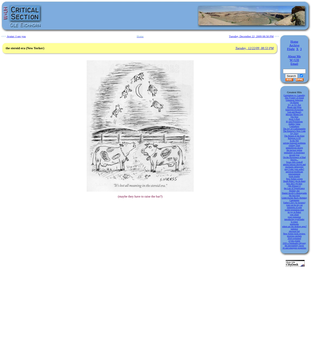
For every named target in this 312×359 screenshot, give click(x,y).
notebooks (294, 224)
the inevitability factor (294, 245)
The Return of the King (294, 136)
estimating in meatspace (294, 152)
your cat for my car (294, 205)
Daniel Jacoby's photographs (294, 193)
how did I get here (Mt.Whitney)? (294, 184)
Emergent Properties (294, 109)
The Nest (294, 117)
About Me (294, 56)
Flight (291, 49)
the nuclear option (294, 150)
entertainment (294, 174)
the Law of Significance (294, 188)
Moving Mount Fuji (294, 114)
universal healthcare (294, 171)
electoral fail (294, 231)
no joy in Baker (294, 212)
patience (294, 229)
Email (294, 63)
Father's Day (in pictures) (294, 202)
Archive (294, 45)
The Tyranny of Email (294, 97)
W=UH (294, 60)
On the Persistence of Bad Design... (294, 158)
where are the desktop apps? (294, 226)
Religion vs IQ (294, 138)
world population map (294, 210)
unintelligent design (294, 148)
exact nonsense (294, 217)
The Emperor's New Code (294, 131)
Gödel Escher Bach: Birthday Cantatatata (294, 199)
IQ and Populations (294, 121)
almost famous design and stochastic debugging (294, 165)
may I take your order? (294, 169)
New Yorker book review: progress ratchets (294, 234)
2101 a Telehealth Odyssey (294, 243)
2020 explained (294, 238)
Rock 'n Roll (294, 119)
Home (294, 41)
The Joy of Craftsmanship (294, 128)
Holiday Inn (294, 190)
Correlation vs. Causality (294, 95)
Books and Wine (294, 107)
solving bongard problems (294, 143)
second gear (294, 155)
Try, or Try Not (294, 105)
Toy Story (294, 133)
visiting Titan (294, 145)
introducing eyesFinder (294, 219)
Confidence (294, 126)
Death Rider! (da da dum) (294, 181)
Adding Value (294, 124)
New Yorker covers (294, 179)
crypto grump (294, 241)
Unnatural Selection (294, 100)
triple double (294, 176)
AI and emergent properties (294, 248)
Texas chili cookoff (294, 162)
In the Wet (294, 140)
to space (294, 221)
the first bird (294, 195)
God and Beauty (294, 112)
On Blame (294, 102)
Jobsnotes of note (294, 207)
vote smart (294, 214)
